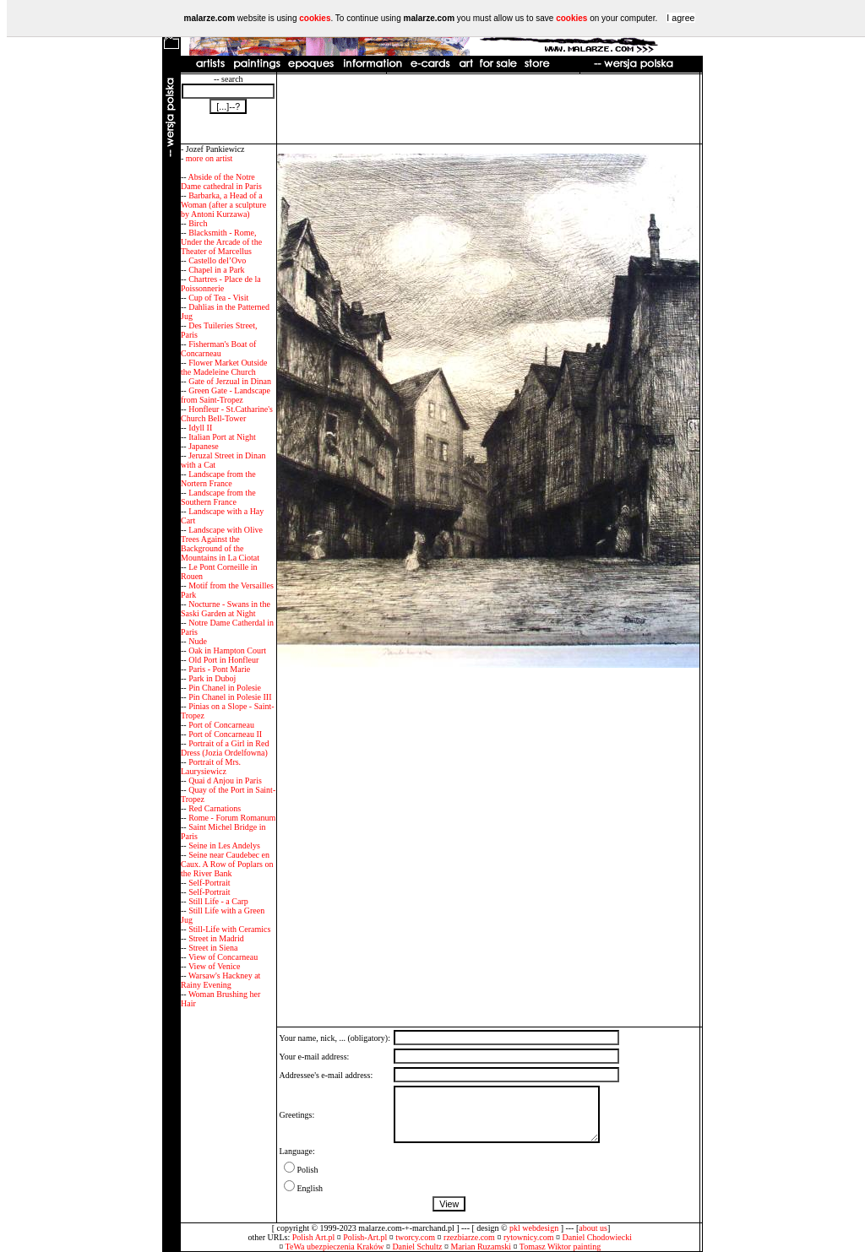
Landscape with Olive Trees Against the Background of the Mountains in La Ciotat (222, 543)
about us (593, 1228)
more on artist (209, 158)
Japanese (203, 446)
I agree (680, 18)
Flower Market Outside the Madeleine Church (224, 367)
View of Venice (214, 966)
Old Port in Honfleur (223, 659)
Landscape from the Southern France (218, 497)
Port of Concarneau (221, 724)
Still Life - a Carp (218, 901)
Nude (197, 641)
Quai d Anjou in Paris (225, 780)
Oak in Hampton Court (227, 650)
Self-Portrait (209, 882)
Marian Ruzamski (481, 1246)
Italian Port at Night (222, 437)
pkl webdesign (533, 1228)
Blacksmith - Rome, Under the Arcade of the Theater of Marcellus (221, 242)
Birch (197, 223)
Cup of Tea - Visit (218, 297)
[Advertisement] (488, 109)
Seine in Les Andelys (224, 845)
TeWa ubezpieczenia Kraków (335, 1246)
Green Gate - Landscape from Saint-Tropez (225, 395)
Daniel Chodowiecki (597, 1237)
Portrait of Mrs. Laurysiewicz (211, 766)
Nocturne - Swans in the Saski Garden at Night (225, 608)
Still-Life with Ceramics (229, 929)
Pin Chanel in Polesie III (229, 697)
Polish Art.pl (313, 1237)
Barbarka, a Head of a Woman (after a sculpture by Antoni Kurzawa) (223, 205)
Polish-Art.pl (365, 1237)
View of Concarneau (223, 957)
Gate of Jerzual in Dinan (229, 381)
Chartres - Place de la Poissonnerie (221, 283)
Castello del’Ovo (217, 260)
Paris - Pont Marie (219, 669)
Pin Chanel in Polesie (224, 687)
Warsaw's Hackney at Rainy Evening (220, 980)
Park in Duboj (212, 678)
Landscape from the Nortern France (218, 478)
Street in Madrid (216, 938)
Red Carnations (214, 808)
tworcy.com (415, 1237)
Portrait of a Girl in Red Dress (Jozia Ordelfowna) (225, 748)
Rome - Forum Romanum (231, 817)
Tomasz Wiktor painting (560, 1246)
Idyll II (200, 427)
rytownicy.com (528, 1237)
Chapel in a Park (216, 269)
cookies (314, 18)
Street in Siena (212, 947)
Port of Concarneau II (225, 734)
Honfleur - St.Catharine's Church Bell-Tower (227, 413)
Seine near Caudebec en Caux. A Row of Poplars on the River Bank (227, 864)
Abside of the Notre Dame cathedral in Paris (221, 181)
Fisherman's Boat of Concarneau (218, 348)
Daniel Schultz (417, 1246)
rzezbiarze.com (469, 1237)
